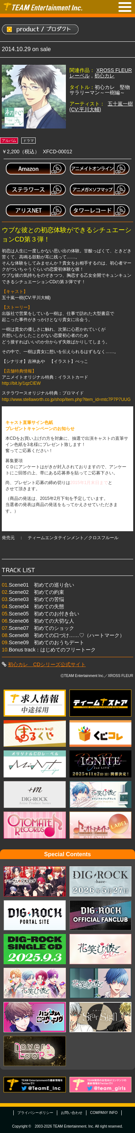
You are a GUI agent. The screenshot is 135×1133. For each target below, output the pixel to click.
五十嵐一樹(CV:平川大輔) (101, 106)
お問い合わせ (71, 1113)
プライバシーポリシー (35, 1113)
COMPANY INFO (103, 1113)
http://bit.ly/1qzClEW (21, 383)
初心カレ (104, 75)
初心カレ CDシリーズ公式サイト (47, 664)
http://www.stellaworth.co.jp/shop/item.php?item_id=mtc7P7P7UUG (66, 399)
